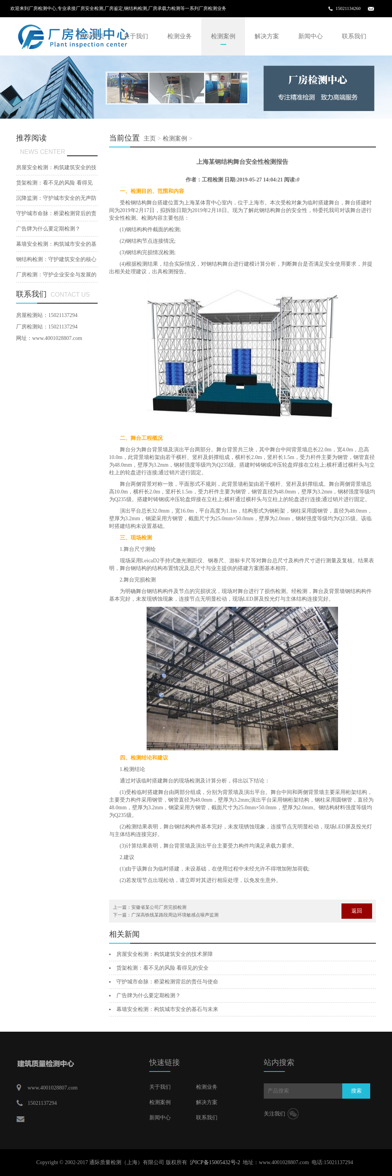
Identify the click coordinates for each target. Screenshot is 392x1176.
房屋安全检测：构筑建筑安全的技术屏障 (164, 954)
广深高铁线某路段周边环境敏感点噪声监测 (175, 915)
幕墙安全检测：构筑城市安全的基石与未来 (167, 1009)
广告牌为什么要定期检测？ (148, 995)
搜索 (356, 1091)
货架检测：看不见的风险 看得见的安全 (162, 968)
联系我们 (354, 36)
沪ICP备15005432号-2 (215, 1162)
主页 (150, 138)
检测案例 (223, 36)
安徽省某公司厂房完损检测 (158, 907)
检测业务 (179, 36)
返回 (356, 911)
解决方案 (267, 36)
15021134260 (348, 8)
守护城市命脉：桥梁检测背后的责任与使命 (167, 982)
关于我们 (136, 36)
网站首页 (92, 36)
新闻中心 (310, 36)
